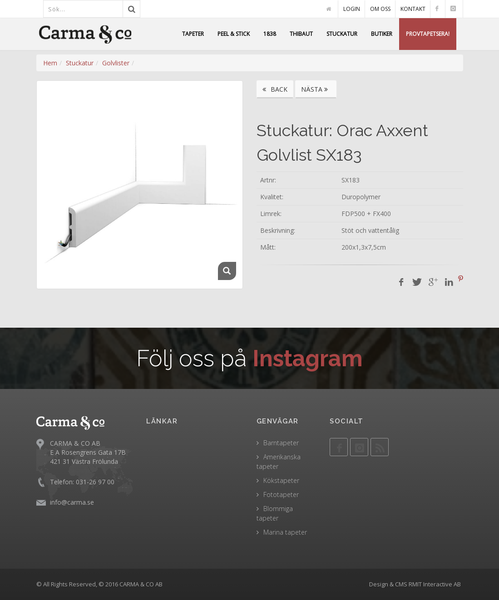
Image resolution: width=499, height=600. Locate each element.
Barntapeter (281, 442)
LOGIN (351, 9)
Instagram (307, 358)
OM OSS (380, 9)
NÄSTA (316, 89)
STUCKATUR (341, 34)
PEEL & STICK (233, 34)
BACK (274, 89)
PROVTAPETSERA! (428, 34)
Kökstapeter (281, 480)
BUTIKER (381, 34)
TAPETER (193, 34)
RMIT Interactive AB (435, 584)
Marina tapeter (285, 532)
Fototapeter (281, 494)
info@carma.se (72, 502)
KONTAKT (412, 9)
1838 (269, 34)
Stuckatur (80, 63)
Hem (50, 63)
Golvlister (115, 63)
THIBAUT (301, 34)
